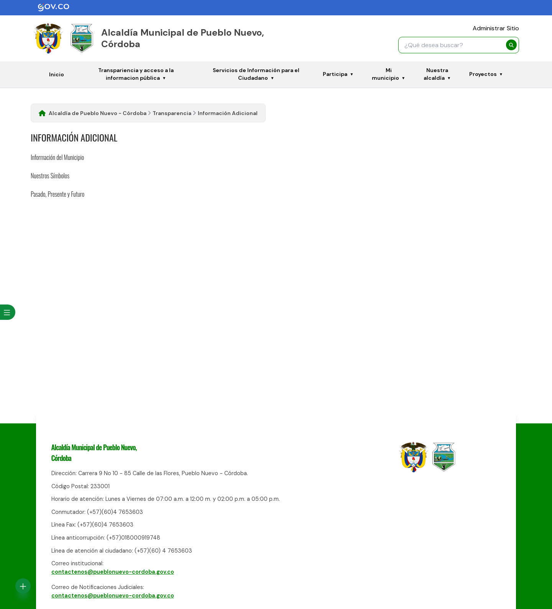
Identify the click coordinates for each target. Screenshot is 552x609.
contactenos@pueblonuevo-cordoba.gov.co (112, 571)
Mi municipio (385, 74)
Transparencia (172, 113)
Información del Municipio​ (57, 157)
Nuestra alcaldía (436, 74)
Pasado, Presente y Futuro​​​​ (57, 194)
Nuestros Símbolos (50, 175)
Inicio (56, 74)
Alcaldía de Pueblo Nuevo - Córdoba (97, 113)
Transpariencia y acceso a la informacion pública (136, 74)
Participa (335, 74)
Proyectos (483, 74)
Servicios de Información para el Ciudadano (256, 74)
